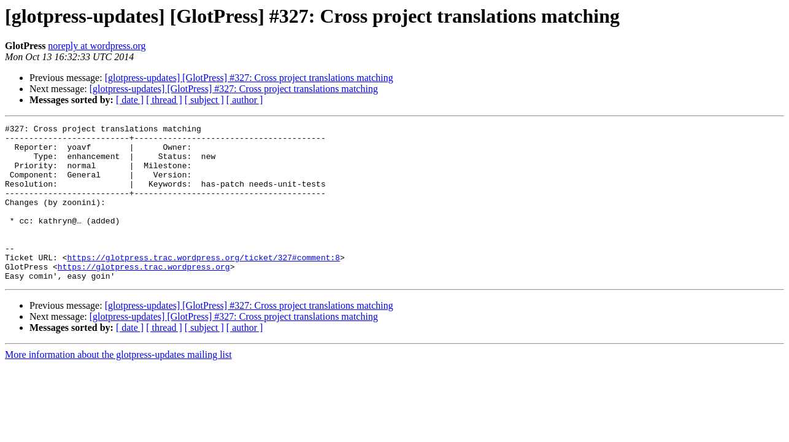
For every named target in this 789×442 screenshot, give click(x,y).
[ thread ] (164, 100)
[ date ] (130, 100)
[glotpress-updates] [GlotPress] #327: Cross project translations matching (249, 77)
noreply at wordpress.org (96, 46)
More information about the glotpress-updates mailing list (118, 386)
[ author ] (244, 100)
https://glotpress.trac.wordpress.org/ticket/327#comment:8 (203, 284)
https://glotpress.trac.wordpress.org (144, 295)
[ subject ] (204, 100)
